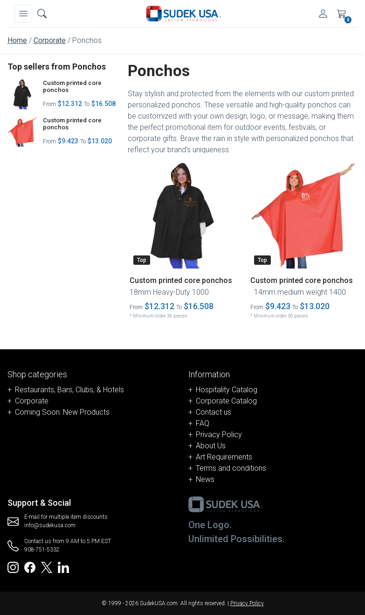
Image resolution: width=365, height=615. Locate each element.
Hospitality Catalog (226, 389)
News (205, 479)
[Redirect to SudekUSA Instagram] (13, 566)
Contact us (213, 412)
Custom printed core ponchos (72, 86)
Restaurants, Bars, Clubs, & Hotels (69, 389)
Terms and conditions (231, 468)
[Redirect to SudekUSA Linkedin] (63, 566)
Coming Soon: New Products (62, 412)
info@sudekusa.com (50, 525)
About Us (211, 445)
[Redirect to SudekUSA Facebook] (29, 566)
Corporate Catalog (226, 400)
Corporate (50, 40)
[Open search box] (42, 13)
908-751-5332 (42, 549)
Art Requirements (224, 456)
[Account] (323, 13)
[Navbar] (23, 13)
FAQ (202, 423)
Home (17, 40)
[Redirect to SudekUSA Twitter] (46, 566)
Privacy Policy (219, 434)
